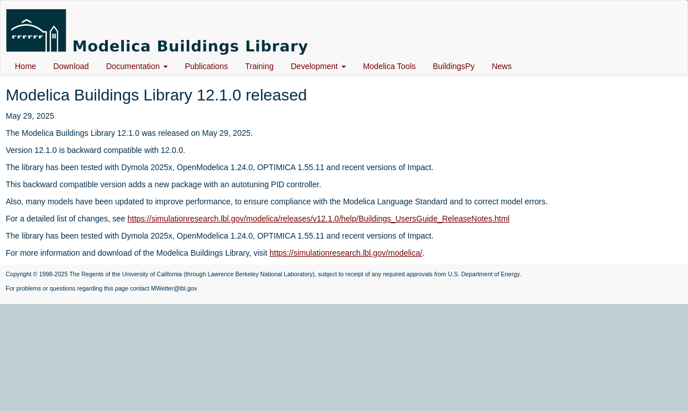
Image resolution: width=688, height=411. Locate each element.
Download (70, 66)
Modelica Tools (389, 66)
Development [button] (318, 66)
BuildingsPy (453, 66)
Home (25, 66)
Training (259, 66)
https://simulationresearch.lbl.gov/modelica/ (346, 252)
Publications (206, 66)
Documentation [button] (137, 66)
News (502, 66)
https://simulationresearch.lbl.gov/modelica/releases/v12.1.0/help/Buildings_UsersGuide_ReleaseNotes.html (318, 218)
